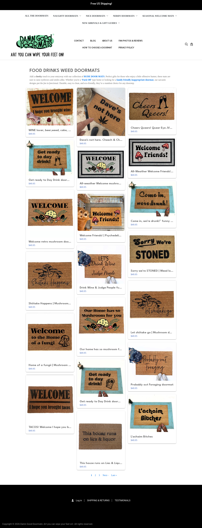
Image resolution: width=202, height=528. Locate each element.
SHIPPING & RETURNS (98, 500)
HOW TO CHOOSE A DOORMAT (97, 48)
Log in (79, 500)
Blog (93, 41)
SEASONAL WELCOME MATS (159, 16)
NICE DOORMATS (97, 16)
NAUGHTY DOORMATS (67, 16)
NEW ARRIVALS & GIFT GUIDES (101, 23)
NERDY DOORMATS (125, 16)
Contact (79, 41)
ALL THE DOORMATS (36, 16)
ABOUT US (107, 41)
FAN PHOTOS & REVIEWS (131, 41)
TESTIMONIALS (122, 500)
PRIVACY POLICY (126, 48)
